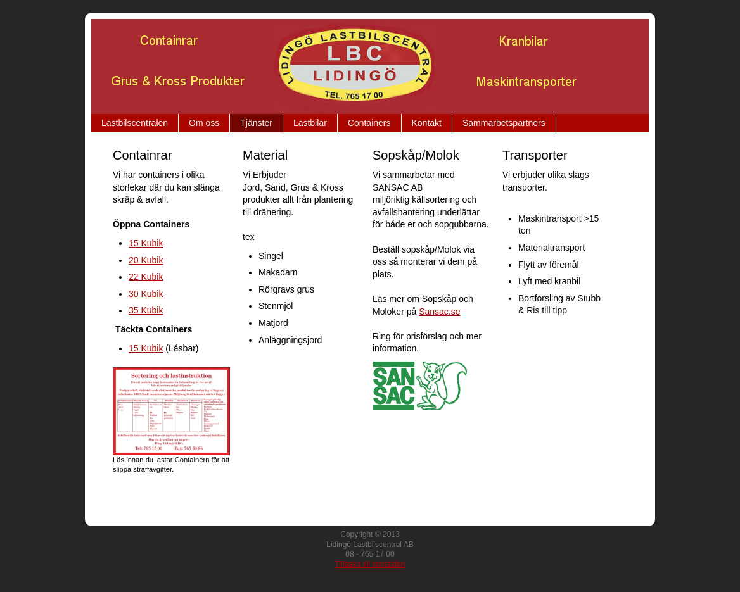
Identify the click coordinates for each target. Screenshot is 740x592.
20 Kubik (146, 260)
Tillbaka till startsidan (370, 564)
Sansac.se (439, 311)
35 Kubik (146, 310)
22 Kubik (146, 277)
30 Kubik (146, 294)
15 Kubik (146, 243)
